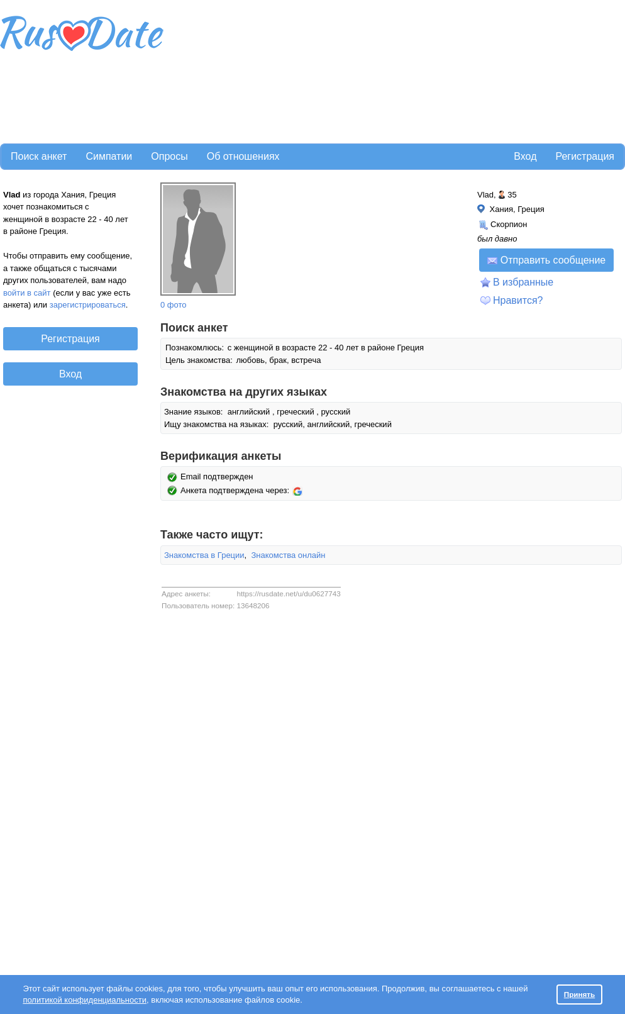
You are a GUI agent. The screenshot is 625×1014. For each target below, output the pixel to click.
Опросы (169, 156)
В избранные (523, 282)
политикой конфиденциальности (85, 1000)
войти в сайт (27, 293)
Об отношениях (243, 156)
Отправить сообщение (546, 260)
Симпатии (109, 156)
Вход (525, 156)
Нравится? (518, 300)
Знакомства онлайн (288, 555)
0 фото (173, 304)
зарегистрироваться (88, 304)
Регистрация (584, 156)
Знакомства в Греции (204, 555)
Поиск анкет (39, 156)
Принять (579, 994)
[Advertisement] (239, 70)
